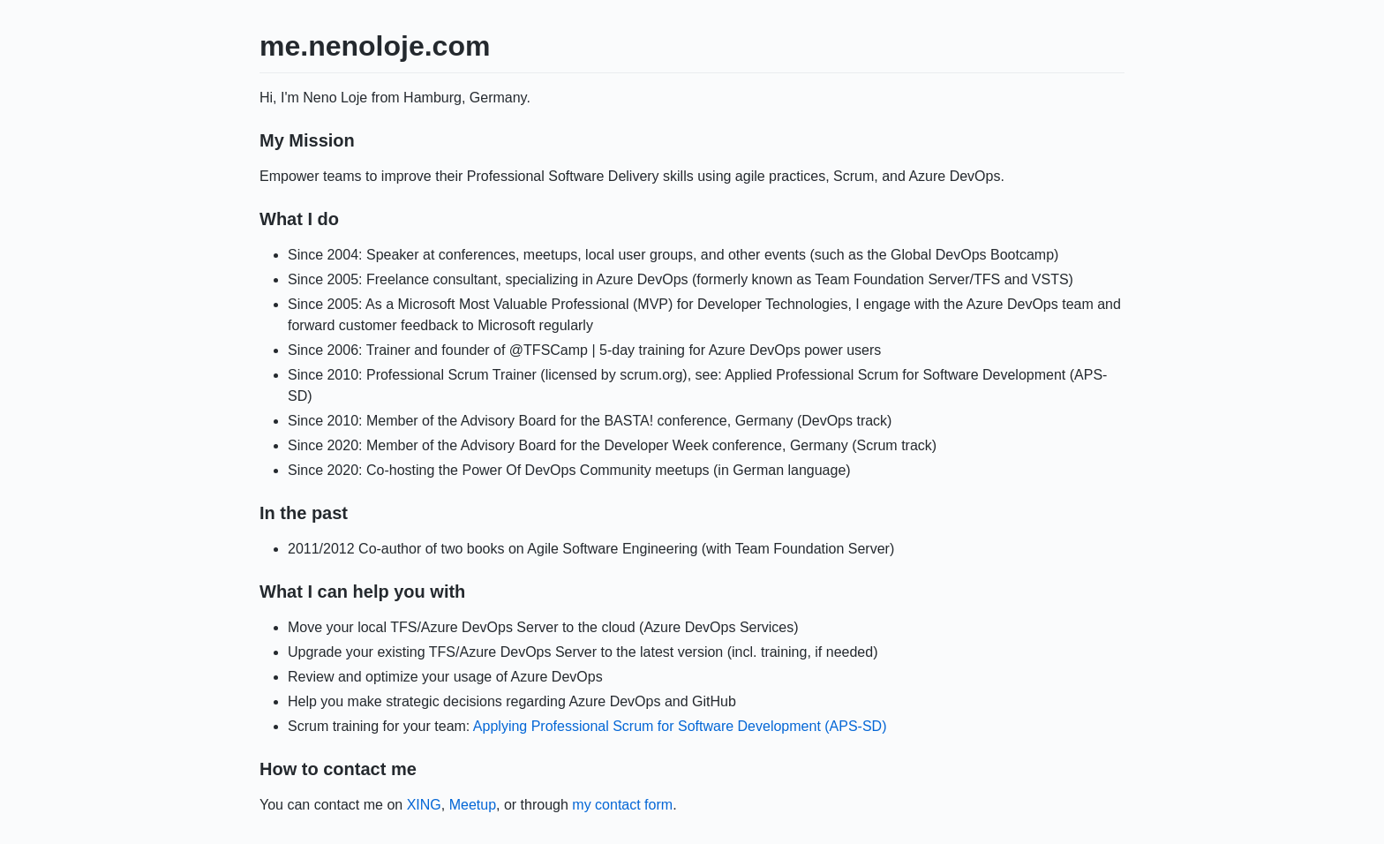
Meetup (472, 804)
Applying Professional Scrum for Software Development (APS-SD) (680, 726)
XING (424, 804)
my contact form (622, 804)
